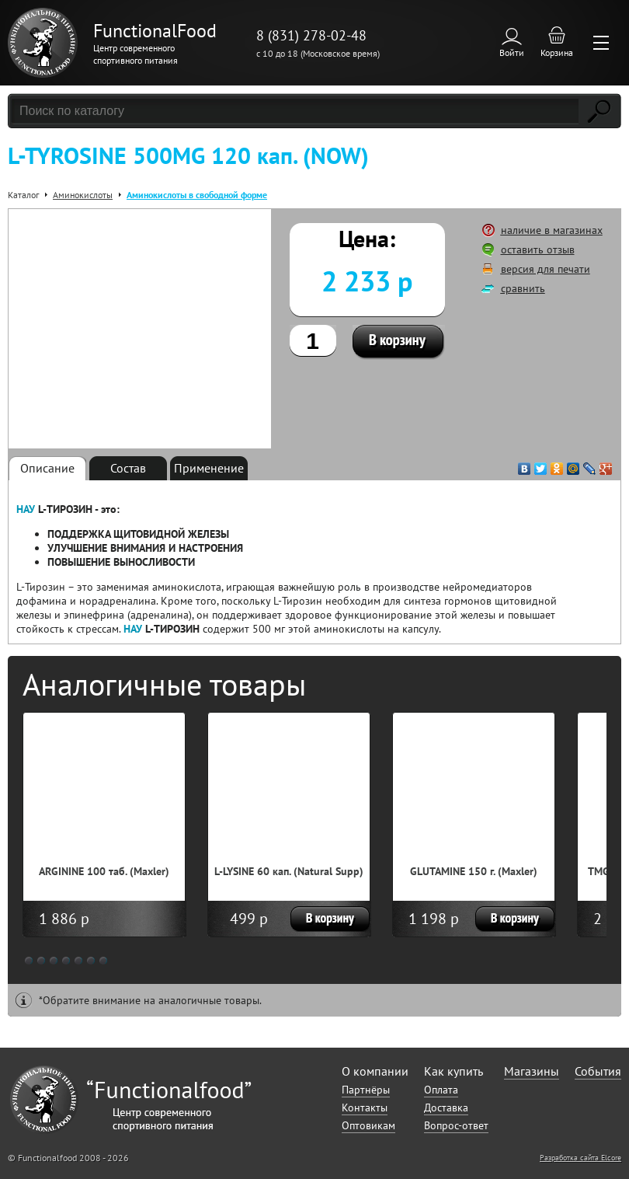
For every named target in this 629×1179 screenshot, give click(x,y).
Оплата (441, 1090)
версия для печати (545, 269)
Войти (511, 52)
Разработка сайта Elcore (580, 1158)
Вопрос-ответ (456, 1125)
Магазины (531, 1071)
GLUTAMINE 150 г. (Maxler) (473, 871)
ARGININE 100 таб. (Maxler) (104, 871)
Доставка (446, 1107)
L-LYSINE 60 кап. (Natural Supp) (288, 871)
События (598, 1071)
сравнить (523, 288)
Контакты (364, 1107)
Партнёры (366, 1090)
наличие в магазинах (552, 230)
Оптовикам (368, 1125)
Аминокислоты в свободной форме (197, 195)
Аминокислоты (83, 195)
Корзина (556, 52)
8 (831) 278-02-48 (311, 35)
